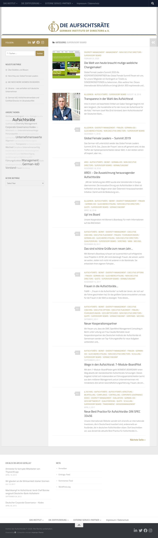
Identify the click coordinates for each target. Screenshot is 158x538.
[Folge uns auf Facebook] (38, 42)
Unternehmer (21, 151)
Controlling (114, 394)
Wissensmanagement (125, 404)
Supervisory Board (92, 55)
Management (112, 52)
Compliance (102, 394)
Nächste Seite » (138, 440)
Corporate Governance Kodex (21, 127)
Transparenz (109, 404)
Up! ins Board (92, 214)
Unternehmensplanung (25, 134)
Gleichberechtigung (93, 130)
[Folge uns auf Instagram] (42, 42)
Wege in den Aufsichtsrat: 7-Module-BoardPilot (112, 364)
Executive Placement (103, 235)
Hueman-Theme (37, 532)
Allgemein (88, 94)
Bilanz (13, 137)
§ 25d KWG (88, 391)
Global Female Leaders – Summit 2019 (107, 138)
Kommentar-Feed (66, 480)
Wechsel (137, 241)
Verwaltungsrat (120, 165)
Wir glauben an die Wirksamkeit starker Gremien (27, 481)
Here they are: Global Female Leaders (23, 75)
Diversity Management (94, 52)
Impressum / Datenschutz (88, 3)
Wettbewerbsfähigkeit (15, 116)
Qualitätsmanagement (12, 157)
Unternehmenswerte (29, 137)
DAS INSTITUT (9, 3)
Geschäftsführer (110, 313)
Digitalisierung (24, 157)
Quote (87, 207)
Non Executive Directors (130, 52)
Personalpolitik (12, 133)
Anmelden (63, 468)
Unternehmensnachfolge (28, 130)
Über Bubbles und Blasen (18, 69)
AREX (86, 162)
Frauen (120, 127)
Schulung (136, 354)
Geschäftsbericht (92, 401)
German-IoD (130, 127)
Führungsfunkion (130, 235)
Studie (41, 160)
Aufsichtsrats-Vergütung (120, 391)
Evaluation (118, 398)
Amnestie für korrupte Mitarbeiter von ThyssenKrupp (23, 470)
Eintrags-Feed (64, 474)
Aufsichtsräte (101, 94)
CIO (37, 127)
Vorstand (122, 241)
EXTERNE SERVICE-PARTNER (58, 3)
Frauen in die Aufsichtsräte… (101, 286)
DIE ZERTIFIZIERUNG (30, 3)
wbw (130, 241)
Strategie (33, 116)
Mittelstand (10, 130)
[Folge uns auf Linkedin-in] (29, 42)
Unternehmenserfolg (31, 147)
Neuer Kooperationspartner (100, 323)
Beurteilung (89, 394)
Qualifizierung (90, 241)
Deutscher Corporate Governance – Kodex (25, 502)
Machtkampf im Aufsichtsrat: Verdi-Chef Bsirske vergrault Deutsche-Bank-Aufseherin (27, 492)
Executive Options (136, 272)
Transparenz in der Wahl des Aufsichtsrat (108, 99)
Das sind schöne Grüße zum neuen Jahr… (108, 248)
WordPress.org (65, 486)
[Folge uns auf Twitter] (33, 42)
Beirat (107, 162)
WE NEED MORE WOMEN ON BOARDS (23, 82)
